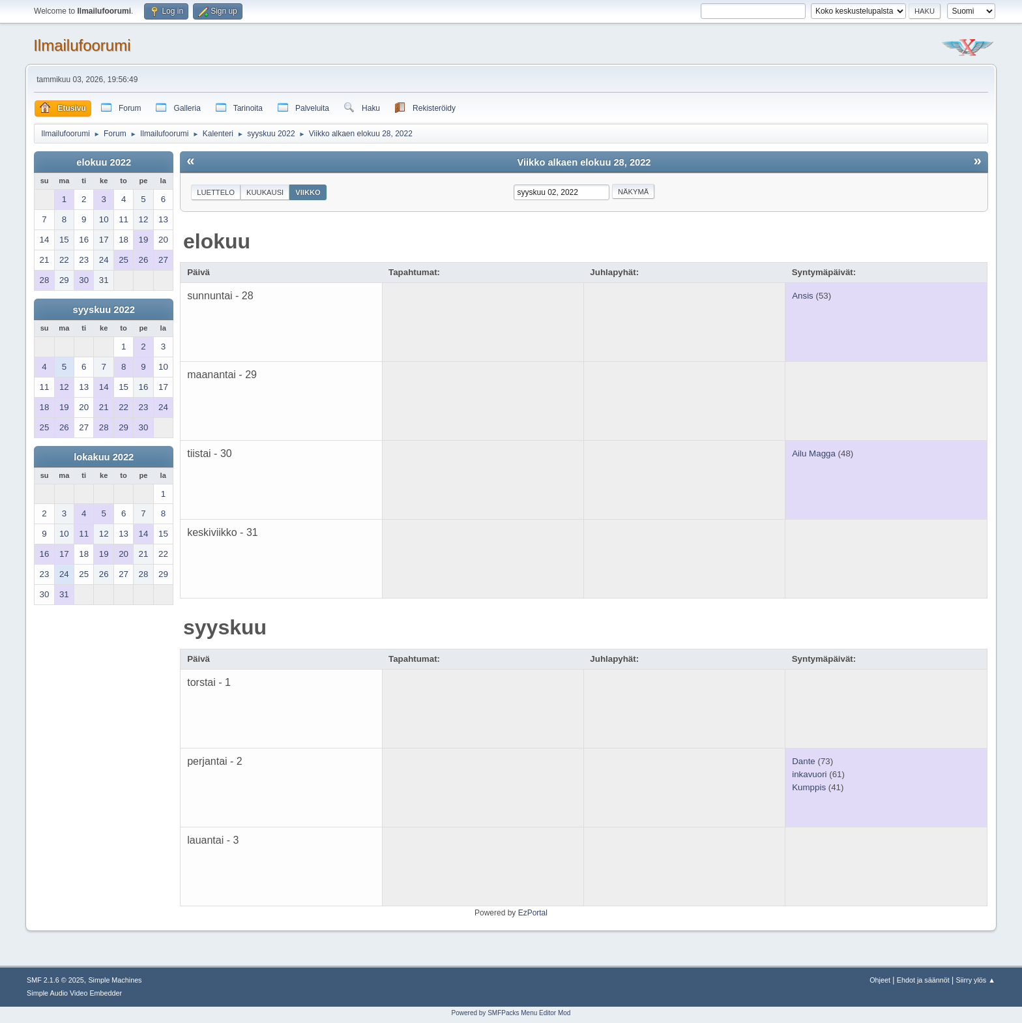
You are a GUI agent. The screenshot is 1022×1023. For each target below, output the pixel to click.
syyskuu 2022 (104, 309)
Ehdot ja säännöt (923, 980)
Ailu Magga (814, 453)
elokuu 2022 (103, 162)
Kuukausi (265, 192)
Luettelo (216, 192)
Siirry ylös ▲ (975, 980)
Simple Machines (114, 980)
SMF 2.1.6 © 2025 (55, 980)
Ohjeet (879, 980)
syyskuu (225, 627)
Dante (803, 761)
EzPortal (533, 912)
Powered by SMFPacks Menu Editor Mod (511, 1012)
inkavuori (809, 774)
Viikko (308, 192)
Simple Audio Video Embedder (74, 993)
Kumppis (809, 787)
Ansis (802, 296)
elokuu (216, 241)
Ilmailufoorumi (81, 45)
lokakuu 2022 (104, 457)
